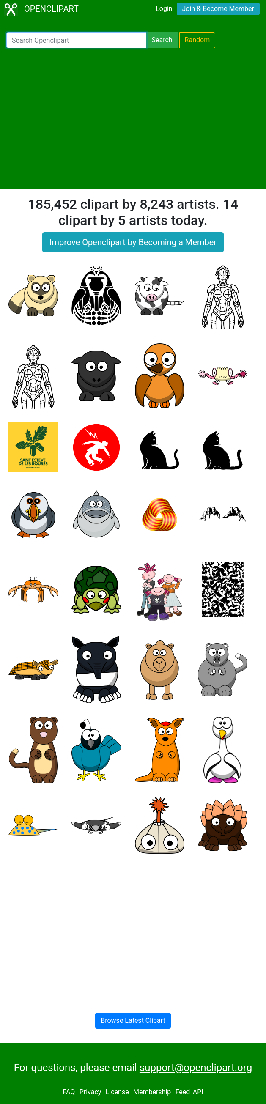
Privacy (90, 1092)
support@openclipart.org (196, 1068)
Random (197, 40)
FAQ (69, 1092)
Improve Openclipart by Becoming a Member (133, 242)
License (117, 1092)
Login (164, 9)
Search (161, 40)
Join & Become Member (218, 9)
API (198, 1092)
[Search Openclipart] (76, 40)
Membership (152, 1092)
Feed (183, 1092)
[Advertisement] (133, 118)
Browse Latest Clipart (133, 1020)
